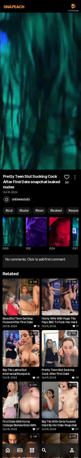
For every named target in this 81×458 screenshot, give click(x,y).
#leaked (56, 210)
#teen (39, 210)
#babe (24, 210)
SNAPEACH (13, 7)
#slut (9, 210)
